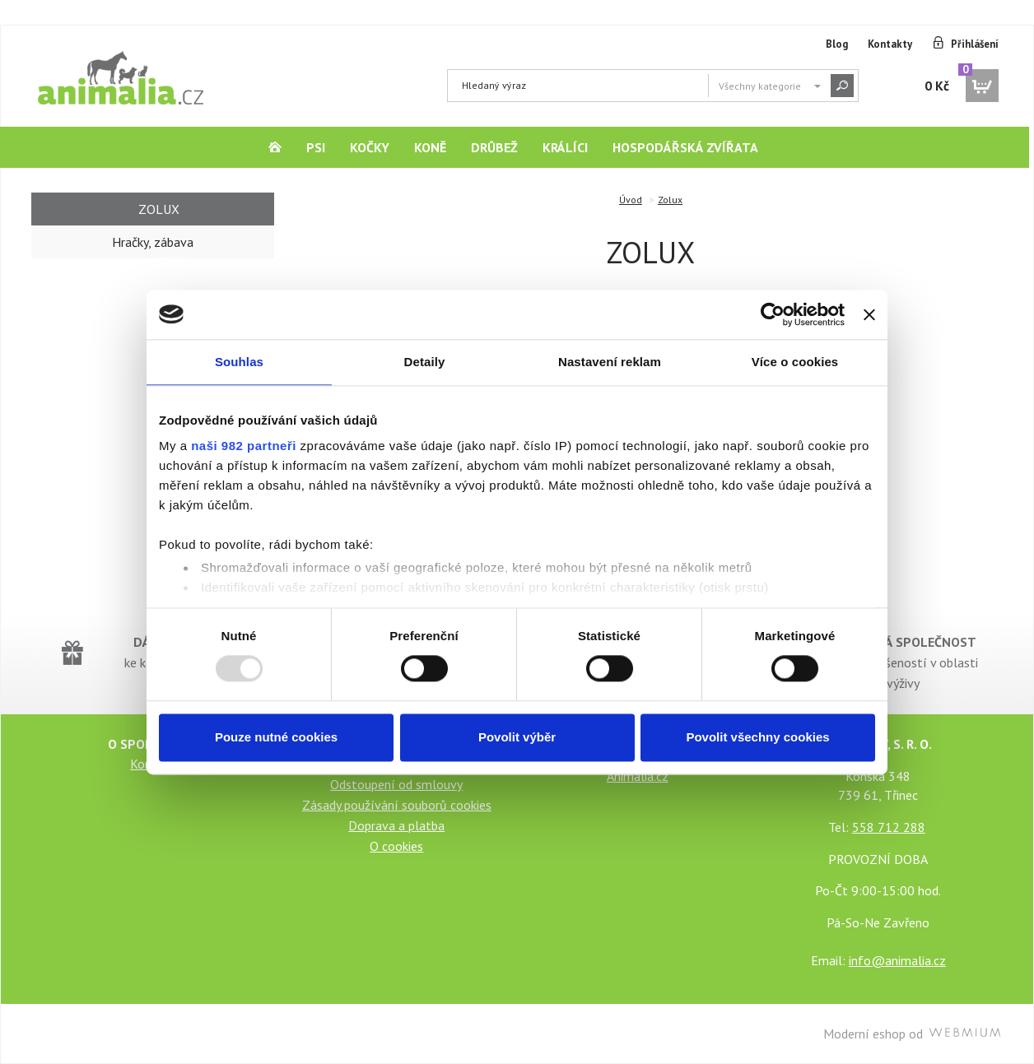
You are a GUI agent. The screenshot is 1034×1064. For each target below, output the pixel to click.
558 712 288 (888, 827)
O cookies (396, 846)
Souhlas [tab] (239, 362)
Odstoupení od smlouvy (396, 784)
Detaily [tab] (424, 362)
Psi (315, 147)
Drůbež (494, 147)
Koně (430, 147)
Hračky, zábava (152, 242)
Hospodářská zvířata (685, 147)
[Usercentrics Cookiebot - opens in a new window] (773, 314)
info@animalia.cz (897, 960)
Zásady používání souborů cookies (396, 805)
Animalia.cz (637, 776)
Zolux (670, 199)
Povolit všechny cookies (757, 737)
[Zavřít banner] (869, 314)
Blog (837, 44)
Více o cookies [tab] (795, 362)
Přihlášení (975, 44)
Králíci (565, 147)
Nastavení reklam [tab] (609, 362)
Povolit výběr (517, 737)
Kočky (369, 147)
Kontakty (890, 44)
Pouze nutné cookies (276, 737)
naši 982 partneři (243, 446)
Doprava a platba (396, 825)
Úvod (630, 199)
